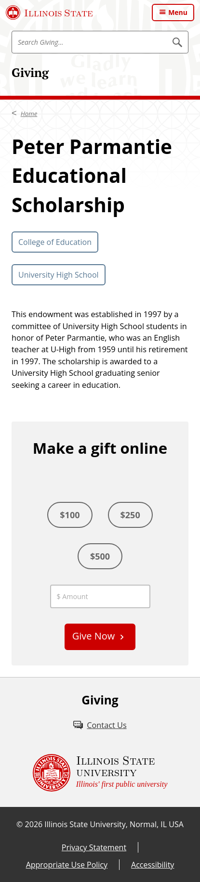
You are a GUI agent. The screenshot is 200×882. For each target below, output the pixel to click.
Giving (30, 72)
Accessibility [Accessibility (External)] (152, 864)
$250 (130, 515)
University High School (58, 274)
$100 (70, 515)
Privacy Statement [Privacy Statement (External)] (94, 847)
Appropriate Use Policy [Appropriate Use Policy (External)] (66, 864)
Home (29, 113)
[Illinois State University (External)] (49, 12)
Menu (177, 12)
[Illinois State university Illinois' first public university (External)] (100, 773)
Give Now (93, 635)
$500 (100, 556)
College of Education (55, 242)
